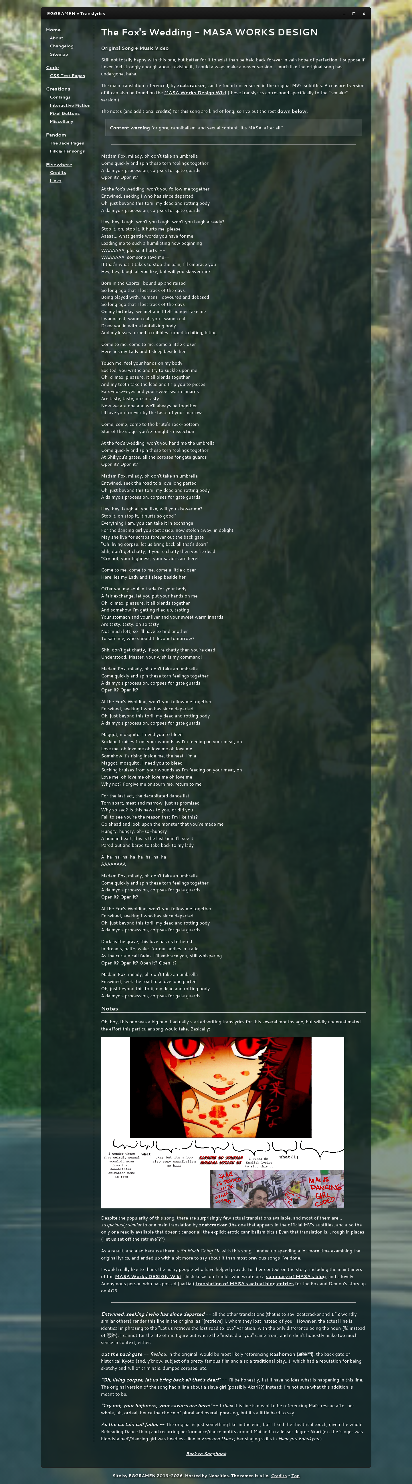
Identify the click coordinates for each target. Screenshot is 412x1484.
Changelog (62, 46)
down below (291, 111)
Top (295, 1476)
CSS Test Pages (67, 76)
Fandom (56, 134)
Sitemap (59, 54)
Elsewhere (59, 164)
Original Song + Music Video (135, 48)
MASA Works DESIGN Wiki (148, 1276)
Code (52, 67)
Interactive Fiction (70, 105)
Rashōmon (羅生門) (292, 1354)
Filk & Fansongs (67, 151)
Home (53, 29)
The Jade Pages (67, 143)
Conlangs (60, 97)
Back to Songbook (206, 1454)
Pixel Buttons (65, 113)
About (57, 38)
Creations (58, 88)
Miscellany (61, 121)
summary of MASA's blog (296, 1276)
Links (56, 181)
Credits (58, 172)
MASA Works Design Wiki (195, 92)
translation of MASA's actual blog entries (244, 1283)
